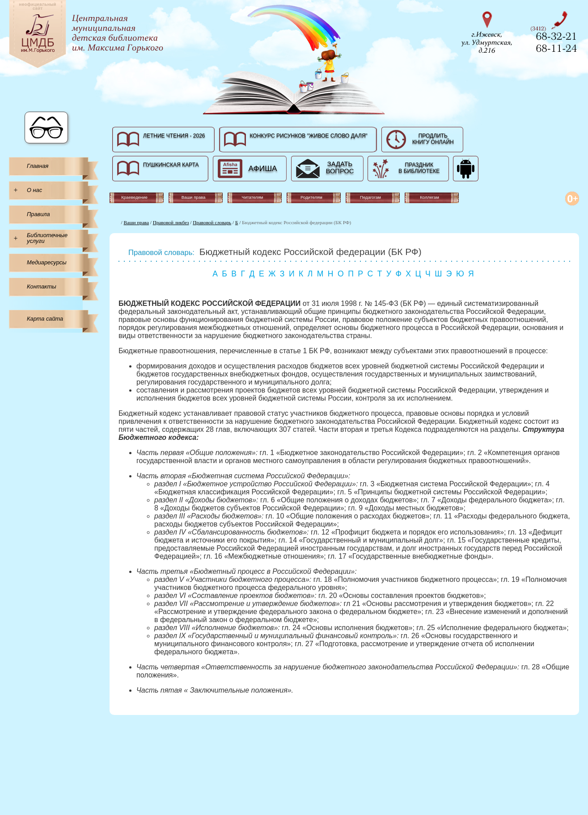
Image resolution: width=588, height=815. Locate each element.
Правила (38, 214)
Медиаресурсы (47, 262)
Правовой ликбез (171, 222)
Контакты (41, 286)
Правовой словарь (212, 222)
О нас (34, 190)
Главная (37, 166)
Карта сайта (45, 318)
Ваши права (136, 222)
